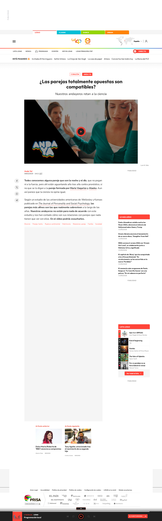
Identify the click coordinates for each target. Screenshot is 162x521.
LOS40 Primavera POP (84, 51)
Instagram (67, 464)
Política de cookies (75, 490)
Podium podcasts (76, 502)
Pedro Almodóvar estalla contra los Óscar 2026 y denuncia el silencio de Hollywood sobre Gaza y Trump (132, 224)
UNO (70, 499)
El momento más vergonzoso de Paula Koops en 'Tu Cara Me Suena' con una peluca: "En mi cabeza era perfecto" (132, 270)
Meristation (118, 502)
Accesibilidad (44, 490)
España (136, 41)
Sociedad (98, 224)
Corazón (75, 74)
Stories (95, 464)
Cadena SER (99, 496)
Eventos (55, 51)
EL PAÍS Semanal (104, 499)
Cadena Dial (95, 499)
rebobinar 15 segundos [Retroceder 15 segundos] (73, 516)
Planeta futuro (113, 499)
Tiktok (71, 464)
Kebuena (121, 499)
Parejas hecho (37, 224)
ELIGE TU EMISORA (136, 516)
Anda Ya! (28, 171)
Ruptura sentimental (52, 224)
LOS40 (37, 32)
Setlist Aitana (60, 59)
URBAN (110, 32)
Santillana (76, 496)
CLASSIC (62, 32)
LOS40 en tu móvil (110, 490)
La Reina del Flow (142, 59)
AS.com (107, 496)
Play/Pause (81, 131)
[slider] (81, 511)
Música (28, 51)
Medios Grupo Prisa (32, 503)
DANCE (86, 32)
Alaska (93, 188)
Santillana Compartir (89, 496)
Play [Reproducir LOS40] (81, 516)
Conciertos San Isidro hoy (122, 59)
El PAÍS (53, 496)
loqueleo (106, 502)
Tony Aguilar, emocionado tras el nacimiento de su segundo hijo (78, 448)
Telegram (16, 200)
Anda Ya (87, 74)
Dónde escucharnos (125, 490)
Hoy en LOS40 (67, 51)
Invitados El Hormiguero (42, 59)
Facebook (16, 181)
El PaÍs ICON (86, 502)
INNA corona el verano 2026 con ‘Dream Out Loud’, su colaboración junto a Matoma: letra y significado (133, 245)
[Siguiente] (148, 59)
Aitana (107, 59)
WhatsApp (16, 194)
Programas (43, 51)
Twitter (16, 187)
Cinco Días (86, 499)
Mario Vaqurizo (78, 188)
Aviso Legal (34, 490)
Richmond (52, 502)
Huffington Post (56, 499)
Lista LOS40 (17, 51)
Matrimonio (66, 224)
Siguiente (94, 516)
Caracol (123, 496)
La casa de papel (95, 59)
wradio (77, 499)
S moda (96, 502)
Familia (90, 224)
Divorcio (27, 224)
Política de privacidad (59, 490)
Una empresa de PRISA (32, 498)
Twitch (90, 464)
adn (115, 496)
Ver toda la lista (133, 373)
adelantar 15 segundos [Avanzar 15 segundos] (88, 516)
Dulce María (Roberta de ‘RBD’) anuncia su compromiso (48, 447)
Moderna (64, 502)
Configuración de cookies (92, 490)
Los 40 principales (65, 496)
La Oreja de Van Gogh (77, 59)
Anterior (67, 516)
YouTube (76, 464)
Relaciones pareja (79, 224)
